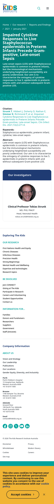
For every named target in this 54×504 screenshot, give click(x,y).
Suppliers (7, 325)
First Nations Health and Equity (17, 248)
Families (6, 314)
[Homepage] (10, 8)
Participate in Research (13, 291)
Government (8, 328)
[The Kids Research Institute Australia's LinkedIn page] (27, 426)
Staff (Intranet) (9, 331)
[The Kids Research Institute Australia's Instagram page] (10, 426)
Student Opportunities (13, 298)
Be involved (10, 279)
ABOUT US (8, 353)
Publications (8, 365)
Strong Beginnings (11, 261)
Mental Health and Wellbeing (16, 265)
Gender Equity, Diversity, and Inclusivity (21, 372)
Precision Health (10, 258)
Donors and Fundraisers (13, 318)
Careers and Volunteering (14, 295)
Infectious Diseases (11, 255)
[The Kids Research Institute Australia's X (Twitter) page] (16, 426)
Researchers (8, 321)
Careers (31, 452)
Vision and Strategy (11, 359)
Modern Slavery (34, 448)
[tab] (27, 208)
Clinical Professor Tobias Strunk (27, 206)
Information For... (14, 309)
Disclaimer (7, 444)
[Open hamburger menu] (47, 8)
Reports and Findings (40, 24)
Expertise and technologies (15, 268)
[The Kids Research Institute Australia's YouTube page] (21, 426)
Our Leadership (10, 362)
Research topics (10, 272)
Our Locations (9, 369)
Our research (19, 24)
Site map (6, 457)
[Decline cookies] (44, 494)
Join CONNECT (9, 285)
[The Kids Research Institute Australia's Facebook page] (5, 426)
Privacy (31, 444)
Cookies (6, 452)
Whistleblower (8, 448)
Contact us (7, 302)
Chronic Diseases (10, 251)
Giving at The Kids (11, 288)
